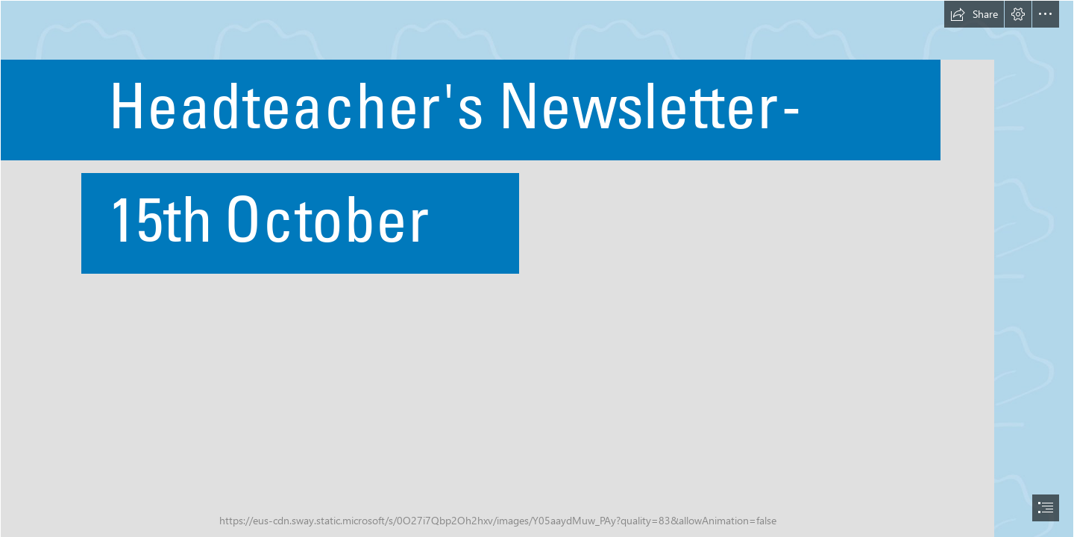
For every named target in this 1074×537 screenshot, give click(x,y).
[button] (974, 14)
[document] (537, 268)
